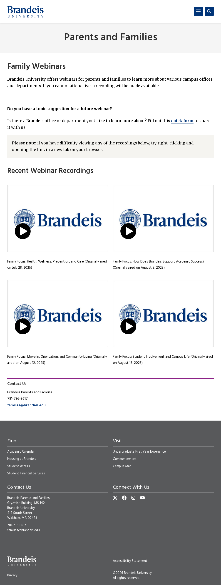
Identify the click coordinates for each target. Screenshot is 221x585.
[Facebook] (124, 498)
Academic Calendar (21, 451)
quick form (182, 120)
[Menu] (198, 11)
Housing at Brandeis (21, 459)
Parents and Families (110, 37)
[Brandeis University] (25, 11)
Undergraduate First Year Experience (139, 451)
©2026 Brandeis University (132, 573)
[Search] (209, 11)
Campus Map (122, 466)
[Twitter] (115, 498)
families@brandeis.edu (26, 405)
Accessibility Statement (130, 561)
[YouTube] (142, 498)
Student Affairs (18, 466)
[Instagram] (133, 498)
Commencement (125, 459)
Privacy (12, 575)
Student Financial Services (26, 473)
